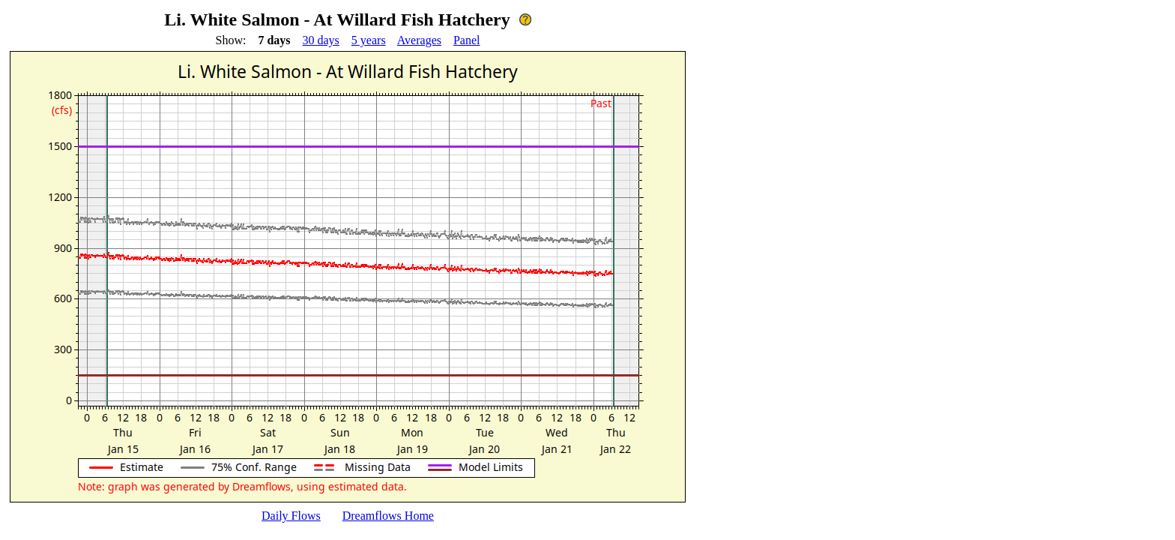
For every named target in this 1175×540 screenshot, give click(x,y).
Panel (466, 40)
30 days (321, 40)
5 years (368, 40)
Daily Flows (291, 515)
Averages (419, 40)
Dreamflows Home (388, 515)
